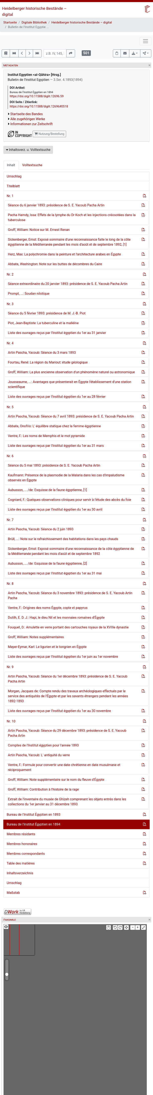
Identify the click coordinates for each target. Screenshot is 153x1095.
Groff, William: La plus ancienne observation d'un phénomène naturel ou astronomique (71, 372)
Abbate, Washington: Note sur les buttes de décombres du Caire (55, 264)
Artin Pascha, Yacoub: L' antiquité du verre (39, 755)
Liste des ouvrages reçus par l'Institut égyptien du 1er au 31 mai (55, 573)
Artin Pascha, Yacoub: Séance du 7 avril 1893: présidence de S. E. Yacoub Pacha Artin (71, 416)
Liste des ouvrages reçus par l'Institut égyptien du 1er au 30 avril (55, 509)
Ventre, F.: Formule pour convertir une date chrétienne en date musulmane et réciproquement (64, 767)
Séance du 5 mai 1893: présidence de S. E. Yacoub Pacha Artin (54, 465)
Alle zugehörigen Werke (27, 119)
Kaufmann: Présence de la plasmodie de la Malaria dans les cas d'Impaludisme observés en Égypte (66, 477)
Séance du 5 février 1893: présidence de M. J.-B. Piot (46, 313)
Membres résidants (21, 834)
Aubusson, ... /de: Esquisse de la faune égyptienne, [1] (47, 490)
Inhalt (11, 165)
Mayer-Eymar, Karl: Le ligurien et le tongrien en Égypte (47, 647)
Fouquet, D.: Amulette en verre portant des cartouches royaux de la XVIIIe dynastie (68, 627)
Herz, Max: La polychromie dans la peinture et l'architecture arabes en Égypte (64, 254)
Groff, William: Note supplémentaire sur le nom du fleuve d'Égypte (56, 780)
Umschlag (14, 176)
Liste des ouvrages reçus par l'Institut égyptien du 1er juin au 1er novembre (63, 657)
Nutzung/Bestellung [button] (49, 133)
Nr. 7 (10, 520)
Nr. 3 (10, 304)
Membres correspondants (26, 854)
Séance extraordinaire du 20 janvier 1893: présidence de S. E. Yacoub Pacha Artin (67, 284)
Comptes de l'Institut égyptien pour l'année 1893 (43, 745)
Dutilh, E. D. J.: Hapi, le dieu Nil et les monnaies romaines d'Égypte (56, 618)
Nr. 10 (11, 721)
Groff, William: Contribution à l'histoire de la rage (43, 789)
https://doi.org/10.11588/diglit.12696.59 (37, 96)
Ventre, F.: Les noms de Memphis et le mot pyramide (46, 436)
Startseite (10, 22)
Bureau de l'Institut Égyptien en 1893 (33, 815)
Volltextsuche (32, 165)
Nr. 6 (10, 456)
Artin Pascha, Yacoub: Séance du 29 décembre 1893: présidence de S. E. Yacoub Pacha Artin (67, 733)
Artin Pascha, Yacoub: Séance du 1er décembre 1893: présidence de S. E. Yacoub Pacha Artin (67, 678)
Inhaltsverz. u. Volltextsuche (28, 150)
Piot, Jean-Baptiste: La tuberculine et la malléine (43, 323)
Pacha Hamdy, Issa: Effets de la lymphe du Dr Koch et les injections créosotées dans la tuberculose (72, 217)
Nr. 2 (10, 274)
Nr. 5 (10, 407)
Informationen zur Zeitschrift (31, 124)
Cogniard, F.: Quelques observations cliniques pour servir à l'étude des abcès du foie (69, 500)
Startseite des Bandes (26, 114)
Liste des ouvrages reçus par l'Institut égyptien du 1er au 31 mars (56, 446)
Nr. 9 (10, 667)
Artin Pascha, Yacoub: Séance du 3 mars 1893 (42, 353)
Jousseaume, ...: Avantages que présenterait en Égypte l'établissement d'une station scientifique (69, 384)
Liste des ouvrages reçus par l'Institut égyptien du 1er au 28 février (56, 397)
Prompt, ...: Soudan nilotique (28, 294)
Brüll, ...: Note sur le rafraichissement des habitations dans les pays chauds (63, 539)
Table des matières (21, 863)
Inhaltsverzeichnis (20, 873)
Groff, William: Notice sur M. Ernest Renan (39, 230)
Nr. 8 (10, 584)
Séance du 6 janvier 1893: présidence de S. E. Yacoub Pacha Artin (56, 205)
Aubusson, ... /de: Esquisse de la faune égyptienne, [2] (47, 563)
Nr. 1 (10, 196)
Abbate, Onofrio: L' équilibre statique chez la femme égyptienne (54, 426)
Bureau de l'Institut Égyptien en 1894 (33, 824)
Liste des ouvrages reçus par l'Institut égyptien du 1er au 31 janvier (57, 333)
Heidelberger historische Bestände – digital (81, 22)
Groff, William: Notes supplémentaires (36, 637)
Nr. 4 (10, 343)
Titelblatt (13, 186)
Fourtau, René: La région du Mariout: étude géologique (48, 362)
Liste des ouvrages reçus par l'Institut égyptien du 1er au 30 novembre (59, 711)
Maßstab (13, 893)
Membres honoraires (22, 844)
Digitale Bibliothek (34, 22)
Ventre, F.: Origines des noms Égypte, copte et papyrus (48, 608)
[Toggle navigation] (145, 41)
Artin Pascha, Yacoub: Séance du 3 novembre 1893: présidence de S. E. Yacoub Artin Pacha (70, 595)
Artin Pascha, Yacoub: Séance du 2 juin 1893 (40, 529)
